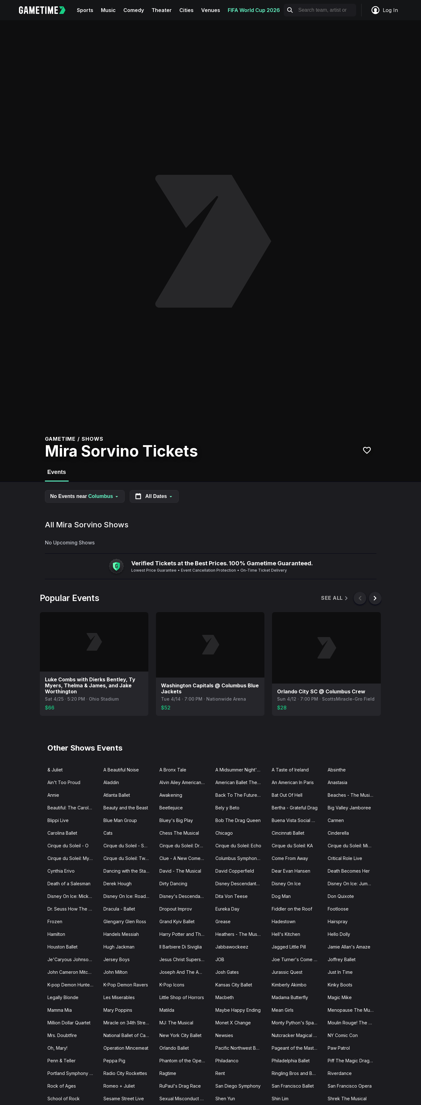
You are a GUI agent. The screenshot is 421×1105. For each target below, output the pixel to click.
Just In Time (340, 972)
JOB (219, 959)
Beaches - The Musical (352, 795)
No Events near (85, 496)
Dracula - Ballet (119, 909)
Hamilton (56, 934)
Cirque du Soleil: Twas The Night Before (128, 858)
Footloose (338, 909)
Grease (223, 921)
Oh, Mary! (57, 1048)
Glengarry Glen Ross (124, 921)
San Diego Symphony (238, 1086)
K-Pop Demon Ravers (125, 984)
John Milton (115, 972)
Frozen (54, 921)
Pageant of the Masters (296, 1048)
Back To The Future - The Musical (240, 795)
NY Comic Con (343, 1035)
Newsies (224, 1035)
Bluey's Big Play (176, 820)
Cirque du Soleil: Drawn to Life (184, 845)
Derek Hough (117, 883)
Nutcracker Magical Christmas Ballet (297, 1035)
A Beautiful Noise (121, 769)
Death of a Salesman (68, 883)
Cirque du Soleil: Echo (238, 845)
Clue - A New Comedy (182, 858)
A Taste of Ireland (290, 769)
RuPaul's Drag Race (180, 1086)
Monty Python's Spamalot (297, 1022)
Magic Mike (340, 997)
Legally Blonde (62, 997)
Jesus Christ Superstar (182, 959)
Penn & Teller (61, 1060)
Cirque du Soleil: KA (292, 845)
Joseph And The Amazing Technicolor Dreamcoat (184, 972)
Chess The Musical (179, 833)
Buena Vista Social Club (296, 820)
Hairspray (338, 921)
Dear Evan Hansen (291, 871)
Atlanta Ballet (116, 795)
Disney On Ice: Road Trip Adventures (128, 896)
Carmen (336, 820)
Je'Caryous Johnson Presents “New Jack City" (72, 959)
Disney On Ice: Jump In (351, 883)
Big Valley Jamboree (349, 807)
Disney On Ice (286, 883)
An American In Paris (293, 782)
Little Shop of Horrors (181, 997)
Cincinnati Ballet (288, 833)
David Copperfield (234, 871)
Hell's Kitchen (286, 934)
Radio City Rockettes (125, 1073)
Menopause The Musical (353, 1010)
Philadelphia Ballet (291, 1060)
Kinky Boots (340, 984)
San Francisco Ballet (293, 1086)
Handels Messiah (121, 934)
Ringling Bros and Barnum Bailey (297, 1073)
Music (108, 10)
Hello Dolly (339, 934)
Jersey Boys (116, 959)
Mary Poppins (117, 1010)
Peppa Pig (114, 1060)
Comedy (133, 10)
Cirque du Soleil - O (68, 845)
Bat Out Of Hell (287, 795)
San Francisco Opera (350, 1086)
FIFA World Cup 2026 (254, 10)
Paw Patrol (339, 1048)
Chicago (224, 833)
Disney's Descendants (182, 896)
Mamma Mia (59, 1010)
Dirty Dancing (173, 883)
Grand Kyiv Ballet (177, 921)
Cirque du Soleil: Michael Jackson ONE (353, 845)
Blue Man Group (120, 820)
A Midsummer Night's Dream (240, 769)
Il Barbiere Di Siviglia (180, 946)
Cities (186, 10)
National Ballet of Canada (128, 1035)
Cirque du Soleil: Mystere (72, 858)
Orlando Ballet (174, 1048)
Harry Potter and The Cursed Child (184, 934)
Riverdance (340, 1073)
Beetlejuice (171, 807)
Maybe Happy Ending (238, 1010)
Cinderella (338, 833)
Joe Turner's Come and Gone (297, 959)
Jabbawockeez (231, 946)
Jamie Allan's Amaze (349, 946)
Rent (220, 1073)
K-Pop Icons (171, 984)
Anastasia (337, 782)
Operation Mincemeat (125, 1048)
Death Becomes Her (349, 871)
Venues (210, 10)
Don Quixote (341, 896)
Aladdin (111, 782)
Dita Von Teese (231, 896)
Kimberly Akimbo (289, 984)
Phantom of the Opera (182, 1060)
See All (335, 598)
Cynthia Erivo (61, 871)
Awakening (170, 795)
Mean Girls (283, 1010)
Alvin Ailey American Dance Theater (184, 782)
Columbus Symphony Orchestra (240, 858)
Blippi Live (58, 820)
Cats (108, 833)
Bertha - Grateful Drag (295, 807)
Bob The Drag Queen (238, 820)
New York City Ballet (180, 1035)
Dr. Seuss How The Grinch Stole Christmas (72, 909)
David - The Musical (180, 871)
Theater (162, 10)
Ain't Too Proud (63, 782)
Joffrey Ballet (342, 959)
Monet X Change (233, 1022)
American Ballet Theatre (240, 782)
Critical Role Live (345, 858)
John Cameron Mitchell (71, 972)
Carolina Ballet (62, 833)
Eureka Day (227, 909)
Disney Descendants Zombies (240, 883)
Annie (53, 795)
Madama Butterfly (290, 997)
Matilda (166, 1010)
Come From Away (290, 858)
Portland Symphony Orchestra (72, 1073)
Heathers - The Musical (239, 934)
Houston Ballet (62, 946)
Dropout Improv (175, 909)
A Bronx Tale (172, 769)
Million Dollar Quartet (68, 1022)
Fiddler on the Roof (292, 909)
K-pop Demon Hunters (70, 984)
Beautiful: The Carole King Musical (72, 807)
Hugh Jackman (118, 946)
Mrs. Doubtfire (62, 1035)
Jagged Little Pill (289, 946)
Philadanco (226, 1060)
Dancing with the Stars (126, 871)
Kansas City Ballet (233, 984)
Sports (85, 10)
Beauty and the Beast (125, 807)
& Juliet (55, 769)
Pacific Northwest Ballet (239, 1048)
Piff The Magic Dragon (351, 1060)
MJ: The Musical (176, 1022)
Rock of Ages (61, 1086)
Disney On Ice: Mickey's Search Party (72, 896)
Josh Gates (227, 972)
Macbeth (224, 997)
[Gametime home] (46, 10)
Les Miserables (119, 997)
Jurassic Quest (287, 972)
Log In (384, 10)
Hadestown (283, 921)
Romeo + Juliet (119, 1086)
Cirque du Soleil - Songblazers (128, 845)
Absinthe (337, 769)
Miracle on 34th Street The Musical (128, 1022)
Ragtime (167, 1073)
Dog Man (281, 896)
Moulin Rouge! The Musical (353, 1022)
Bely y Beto (227, 807)
